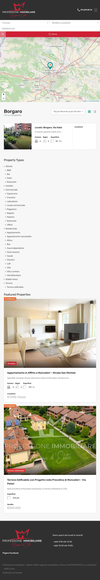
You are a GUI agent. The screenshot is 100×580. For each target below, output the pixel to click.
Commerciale (11, 190)
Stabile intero (12, 279)
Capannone (12, 193)
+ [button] (3, 95)
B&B (9, 170)
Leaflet (84, 101)
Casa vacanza (13, 252)
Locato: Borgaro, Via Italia (48, 127)
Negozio (10, 213)
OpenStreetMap (94, 101)
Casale (10, 256)
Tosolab (18, 572)
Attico (9, 240)
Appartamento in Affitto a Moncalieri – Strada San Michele (41, 372)
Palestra (10, 217)
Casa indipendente (15, 248)
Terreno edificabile (15, 287)
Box (8, 244)
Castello (9, 186)
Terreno (9, 283)
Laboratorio (12, 201)
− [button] (3, 98)
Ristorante (11, 182)
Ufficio (10, 225)
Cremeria (11, 197)
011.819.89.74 (86, 10)
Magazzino (12, 209)
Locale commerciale (16, 205)
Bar (8, 174)
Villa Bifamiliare (14, 275)
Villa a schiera (13, 271)
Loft (9, 264)
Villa (9, 267)
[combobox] (25, 23)
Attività (9, 166)
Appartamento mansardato (19, 236)
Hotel (9, 178)
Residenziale (11, 229)
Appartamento (13, 232)
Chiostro (11, 260)
